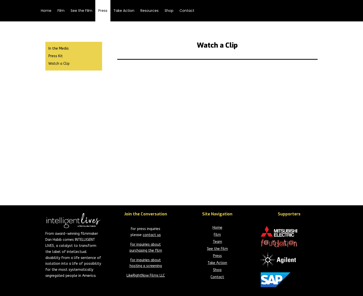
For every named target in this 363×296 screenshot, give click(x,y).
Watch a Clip (59, 64)
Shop (169, 10)
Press (102, 10)
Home (46, 10)
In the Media (58, 49)
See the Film (81, 10)
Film (61, 10)
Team (217, 242)
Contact (186, 10)
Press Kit (55, 56)
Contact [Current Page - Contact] (217, 277)
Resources (149, 10)
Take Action (123, 10)
